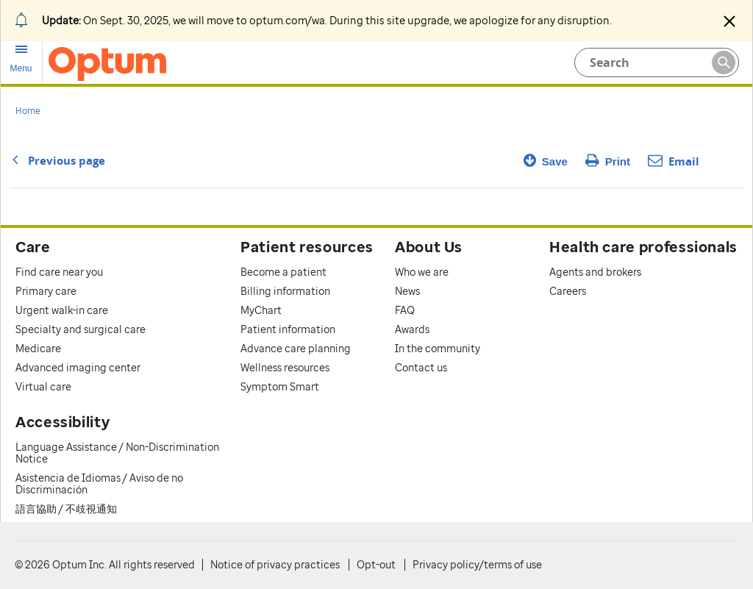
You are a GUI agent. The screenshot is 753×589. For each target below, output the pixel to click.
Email (673, 161)
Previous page (57, 160)
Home (27, 110)
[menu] (21, 58)
